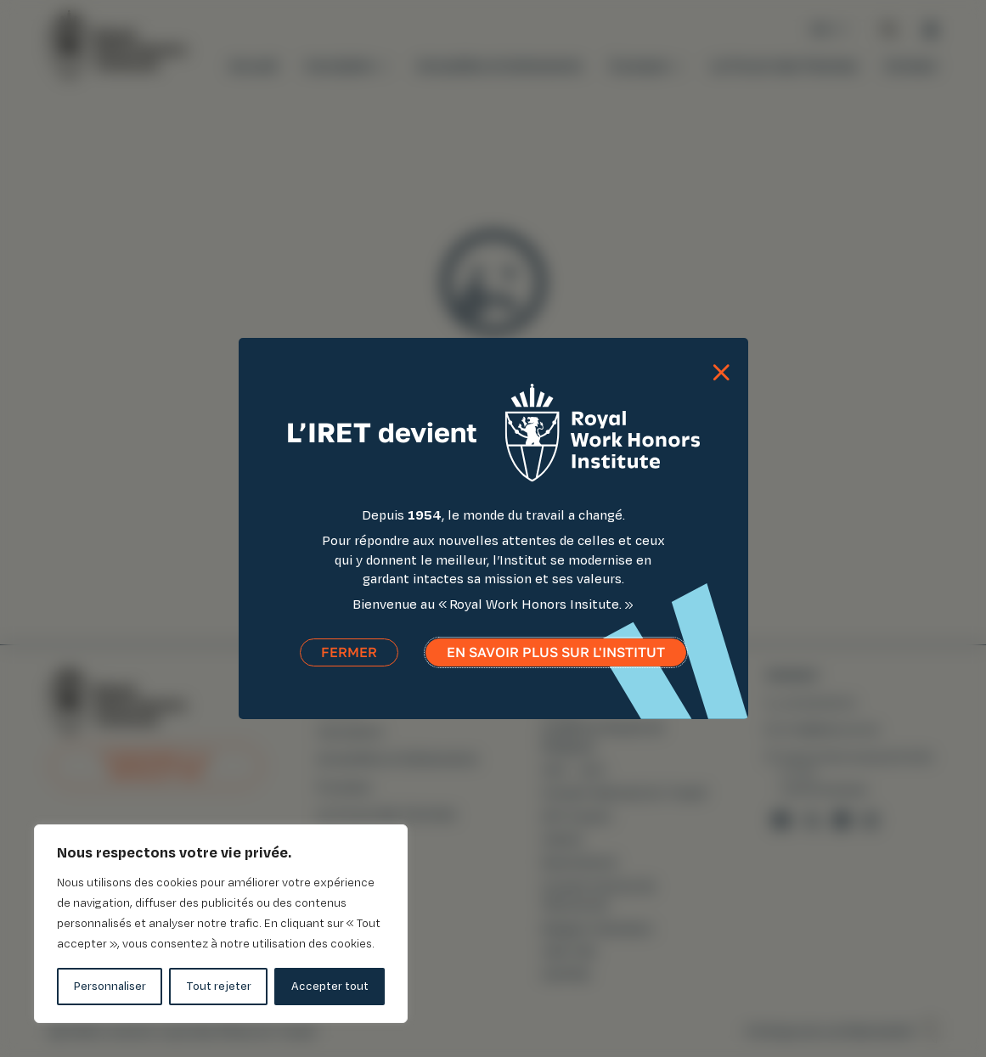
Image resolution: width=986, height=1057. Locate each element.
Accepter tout (330, 986)
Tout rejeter (218, 986)
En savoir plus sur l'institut (556, 657)
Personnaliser (110, 986)
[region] (221, 923)
